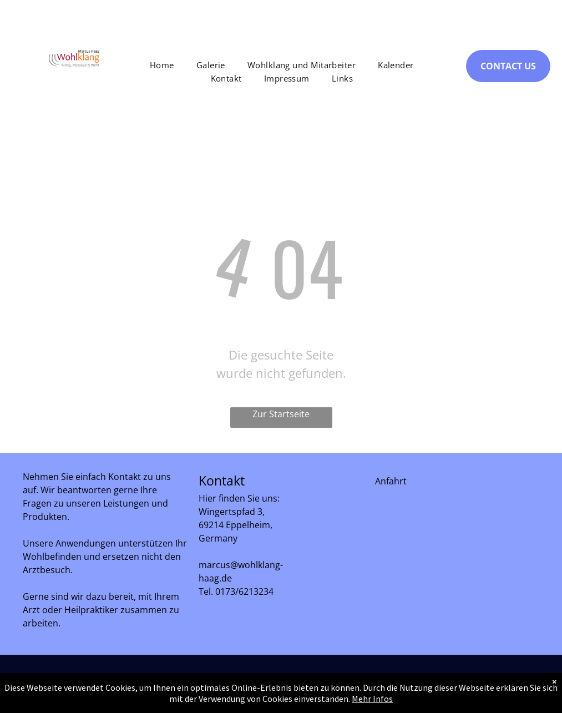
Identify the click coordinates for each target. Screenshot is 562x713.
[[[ (379, 494)
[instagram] (513, 689)
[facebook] (483, 689)
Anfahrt (391, 481)
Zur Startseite (281, 414)
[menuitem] (162, 65)
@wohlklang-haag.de (275, 578)
